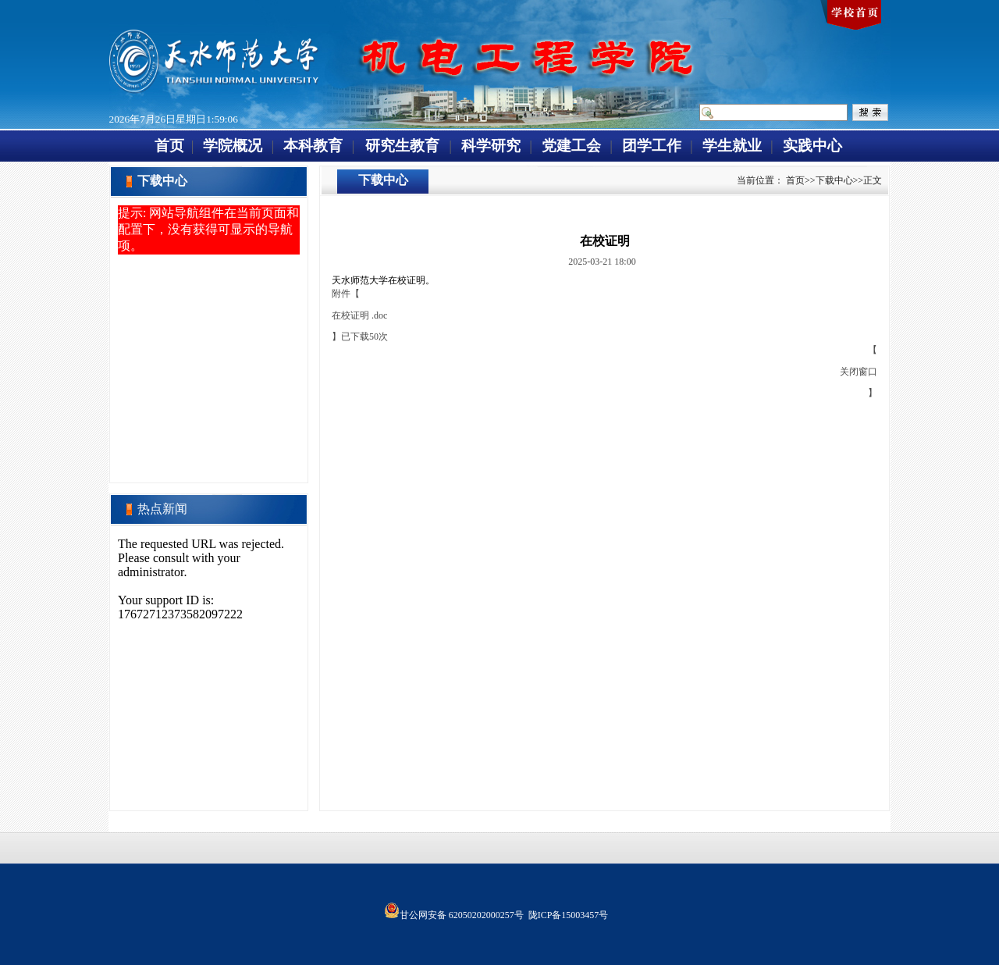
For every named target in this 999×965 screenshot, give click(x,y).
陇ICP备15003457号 (568, 915)
